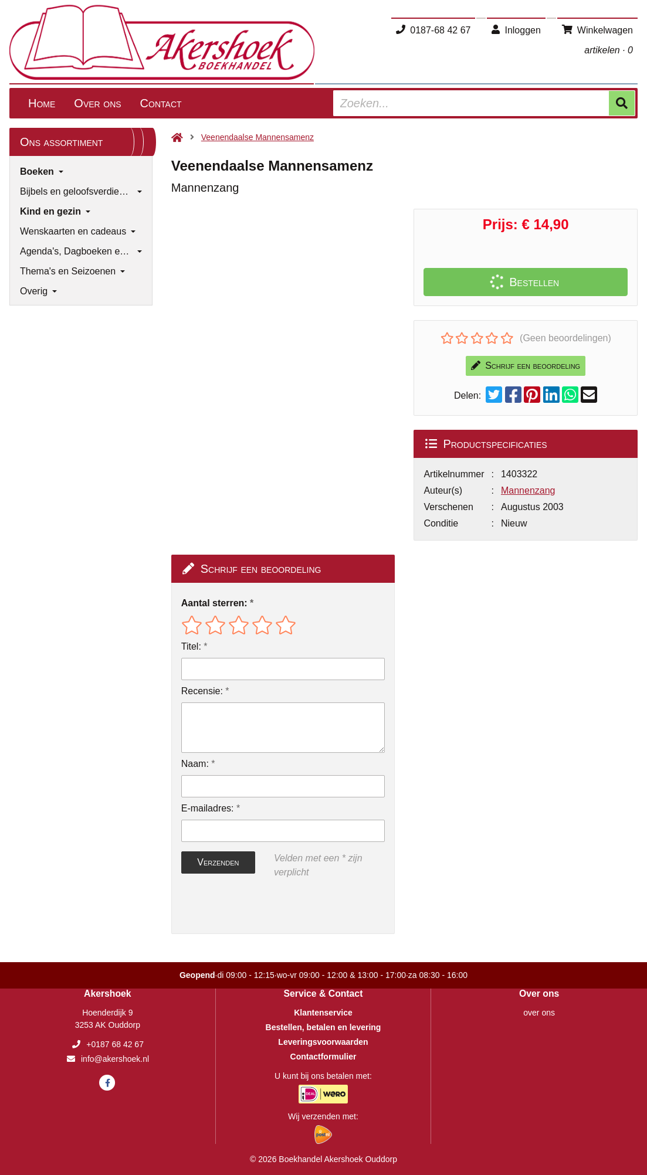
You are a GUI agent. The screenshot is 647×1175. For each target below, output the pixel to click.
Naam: (195, 764)
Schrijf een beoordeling (525, 366)
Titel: (191, 646)
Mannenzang (528, 490)
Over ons (97, 103)
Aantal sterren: (214, 603)
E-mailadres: (207, 808)
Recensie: (202, 691)
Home (41, 103)
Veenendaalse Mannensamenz (257, 137)
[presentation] (256, 906)
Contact (161, 103)
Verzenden (218, 862)
